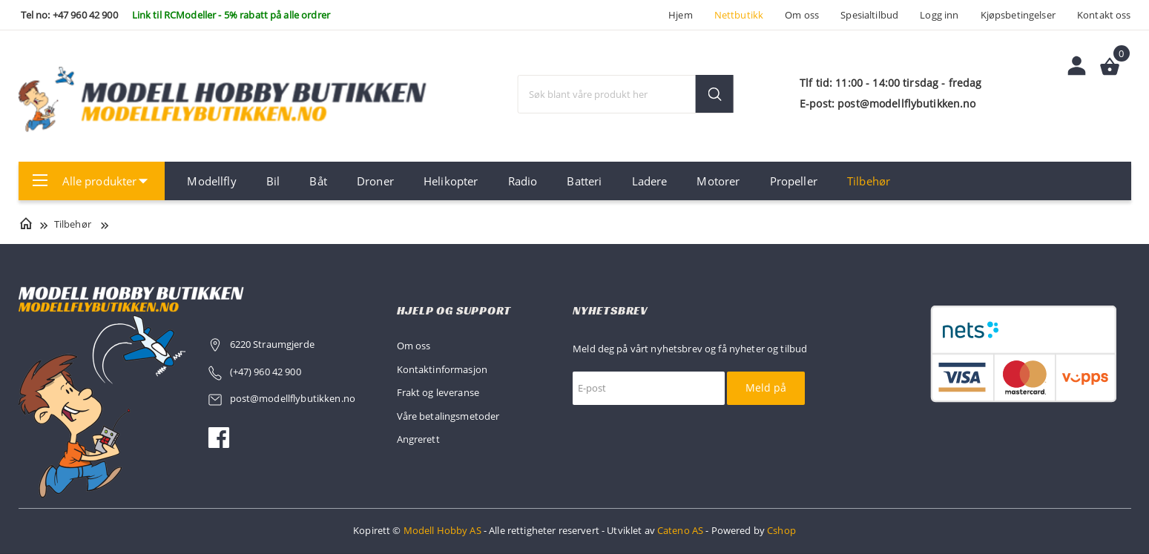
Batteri (584, 181)
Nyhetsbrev (610, 310)
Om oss (802, 15)
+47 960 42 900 (85, 15)
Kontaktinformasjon (442, 369)
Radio (523, 181)
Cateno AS (680, 530)
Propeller (793, 181)
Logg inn (939, 15)
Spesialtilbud (869, 15)
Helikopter (451, 181)
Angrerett (418, 439)
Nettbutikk (738, 15)
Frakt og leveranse (438, 392)
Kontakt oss (1104, 15)
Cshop (781, 530)
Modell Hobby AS (442, 530)
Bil (273, 181)
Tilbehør (868, 181)
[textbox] (626, 94)
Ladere (650, 181)
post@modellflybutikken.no (294, 398)
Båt (317, 181)
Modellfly (211, 181)
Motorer (718, 181)
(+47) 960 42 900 (265, 371)
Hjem (680, 15)
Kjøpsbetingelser (1018, 15)
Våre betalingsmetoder (448, 416)
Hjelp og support (454, 310)
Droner (375, 181)
